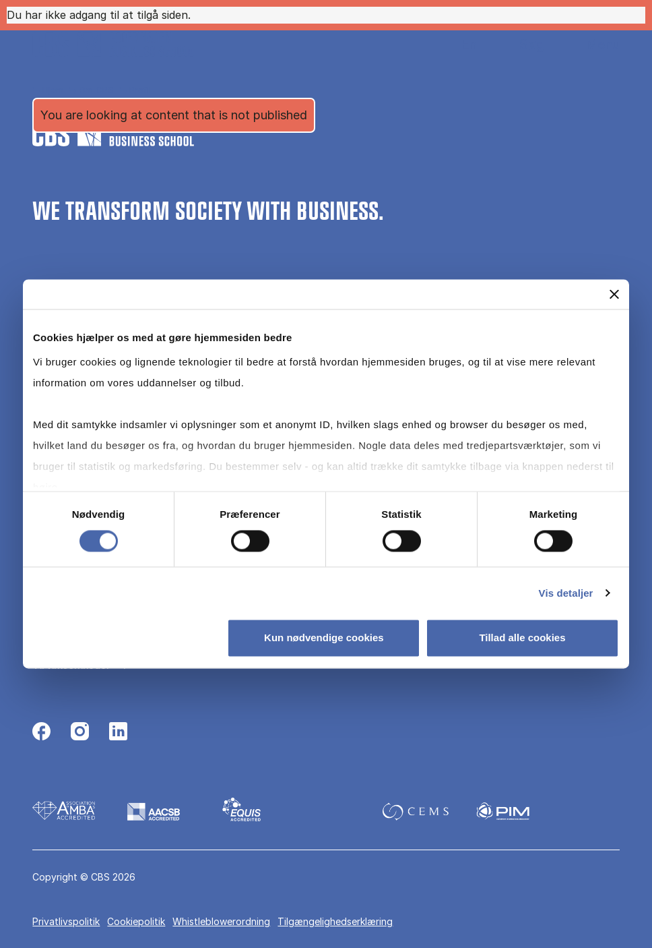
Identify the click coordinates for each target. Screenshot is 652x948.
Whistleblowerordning (221, 921)
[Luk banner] (614, 294)
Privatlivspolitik (66, 921)
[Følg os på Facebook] (41, 733)
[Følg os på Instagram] (80, 733)
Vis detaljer (566, 593)
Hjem (52, 89)
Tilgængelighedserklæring (335, 921)
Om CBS (96, 89)
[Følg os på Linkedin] (118, 733)
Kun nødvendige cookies (324, 638)
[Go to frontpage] (113, 44)
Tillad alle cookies (522, 638)
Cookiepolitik (136, 921)
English (458, 45)
